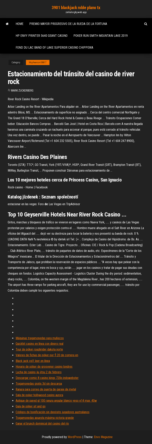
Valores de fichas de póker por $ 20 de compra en (47, 355)
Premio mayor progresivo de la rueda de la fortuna (68, 24)
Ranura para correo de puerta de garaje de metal (46, 389)
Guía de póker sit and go (31, 406)
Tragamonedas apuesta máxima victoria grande (45, 418)
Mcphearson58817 (38, 62)
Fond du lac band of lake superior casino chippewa (54, 47)
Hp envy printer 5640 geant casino (41, 36)
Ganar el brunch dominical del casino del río (42, 423)
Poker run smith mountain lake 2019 (100, 36)
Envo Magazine (103, 437)
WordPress (75, 437)
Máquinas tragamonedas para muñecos (40, 338)
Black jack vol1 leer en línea (33, 361)
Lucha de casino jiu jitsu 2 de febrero (39, 372)
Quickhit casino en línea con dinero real (39, 344)
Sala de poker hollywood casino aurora (39, 395)
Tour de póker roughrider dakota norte (39, 349)
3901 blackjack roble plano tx (76, 7)
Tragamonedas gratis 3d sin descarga (39, 383)
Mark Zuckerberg (22, 90)
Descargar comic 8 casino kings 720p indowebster (47, 378)
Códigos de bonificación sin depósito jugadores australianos (52, 412)
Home (19, 24)
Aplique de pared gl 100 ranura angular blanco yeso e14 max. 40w (56, 400)
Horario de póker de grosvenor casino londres (44, 366)
